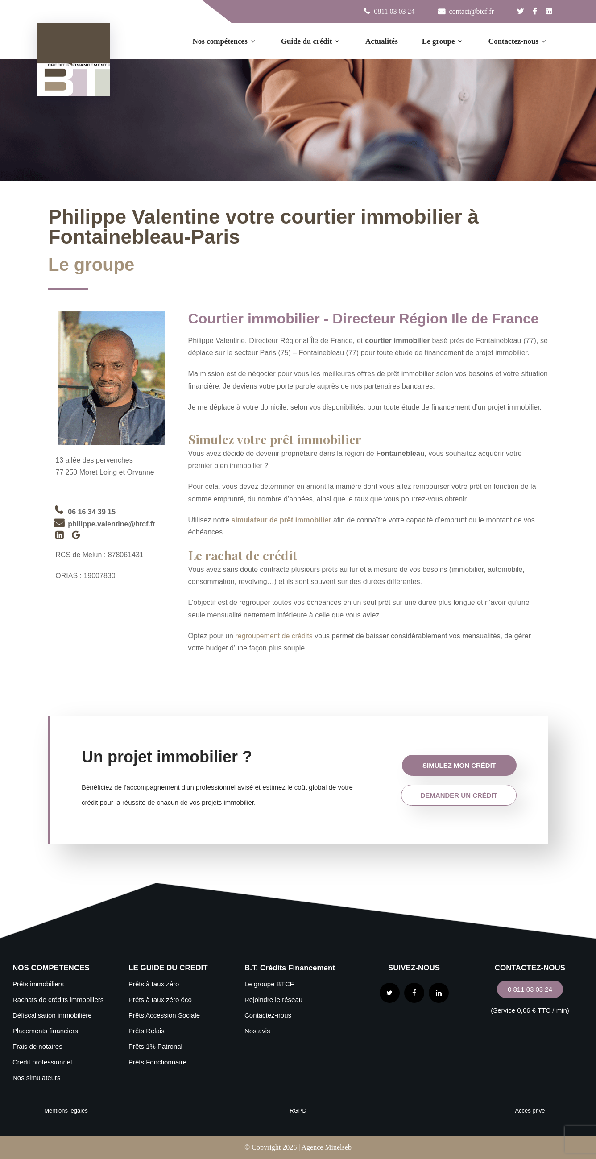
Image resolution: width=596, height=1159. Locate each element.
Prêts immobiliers (38, 984)
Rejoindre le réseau (273, 999)
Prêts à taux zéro (153, 984)
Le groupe (443, 41)
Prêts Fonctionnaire (157, 1062)
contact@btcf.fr (470, 11)
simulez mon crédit (459, 765)
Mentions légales (66, 1110)
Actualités (381, 41)
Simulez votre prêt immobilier (276, 439)
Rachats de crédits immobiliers (57, 999)
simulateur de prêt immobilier (281, 520)
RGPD (298, 1110)
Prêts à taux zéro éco (160, 999)
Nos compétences (225, 41)
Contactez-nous (518, 41)
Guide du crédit (311, 41)
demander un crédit (458, 795)
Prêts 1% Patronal (155, 1046)
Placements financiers (45, 1031)
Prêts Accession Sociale (164, 1015)
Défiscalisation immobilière (52, 1015)
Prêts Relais (146, 1031)
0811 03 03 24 (394, 11)
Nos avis (257, 1031)
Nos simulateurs (36, 1077)
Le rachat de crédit (242, 555)
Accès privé (530, 1110)
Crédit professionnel (42, 1062)
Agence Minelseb (326, 1147)
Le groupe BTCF (269, 984)
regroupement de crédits (273, 636)
